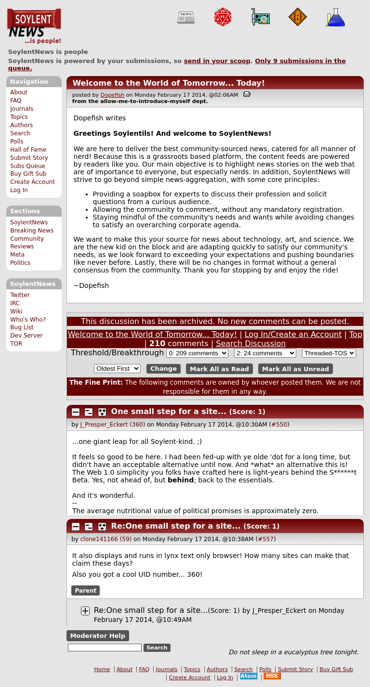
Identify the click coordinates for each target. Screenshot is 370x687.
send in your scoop (217, 61)
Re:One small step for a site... (176, 526)
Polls (16, 141)
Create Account (32, 182)
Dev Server (26, 335)
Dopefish (112, 95)
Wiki (16, 311)
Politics (20, 262)
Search (20, 133)
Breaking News (31, 230)
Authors (21, 125)
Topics (19, 117)
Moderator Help (97, 635)
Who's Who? (28, 319)
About (18, 92)
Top (355, 334)
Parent (85, 590)
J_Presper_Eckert (279, 610)
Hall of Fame (28, 149)
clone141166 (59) (106, 539)
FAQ (15, 100)
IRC (15, 303)
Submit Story (29, 158)
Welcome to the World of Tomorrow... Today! (168, 83)
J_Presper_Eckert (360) (112, 424)
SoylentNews (34, 26)
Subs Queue (27, 166)
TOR (16, 343)
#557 (266, 539)
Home (102, 669)
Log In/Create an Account (293, 334)
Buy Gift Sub (28, 173)
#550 (279, 424)
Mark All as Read (219, 368)
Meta (17, 254)
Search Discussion (251, 343)
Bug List (22, 327)
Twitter (19, 295)
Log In (19, 190)
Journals (21, 108)
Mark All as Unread (295, 368)
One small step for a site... (169, 411)
